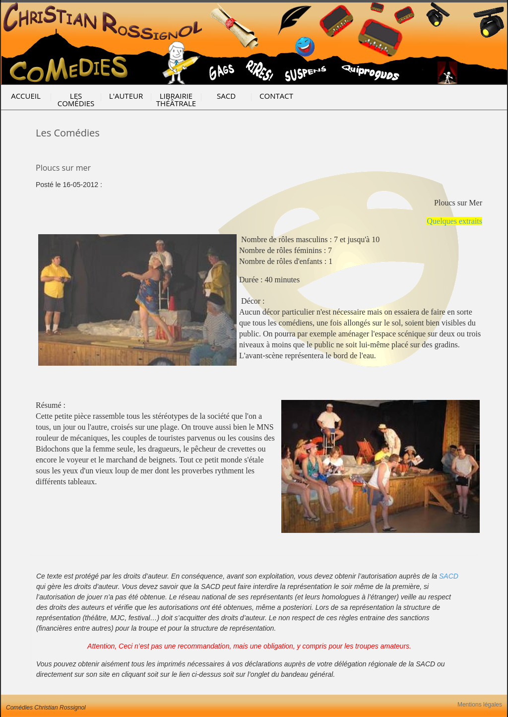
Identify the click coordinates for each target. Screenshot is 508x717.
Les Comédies (76, 99)
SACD (226, 96)
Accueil (26, 96)
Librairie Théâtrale (176, 99)
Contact (276, 96)
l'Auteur (126, 96)
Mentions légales (479, 704)
